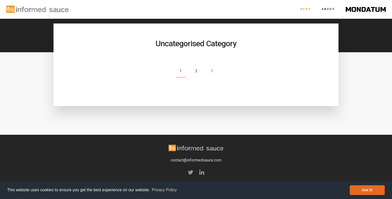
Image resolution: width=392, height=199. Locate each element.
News (305, 9)
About (328, 9)
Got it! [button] (367, 190)
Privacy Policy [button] (164, 190)
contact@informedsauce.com (196, 160)
